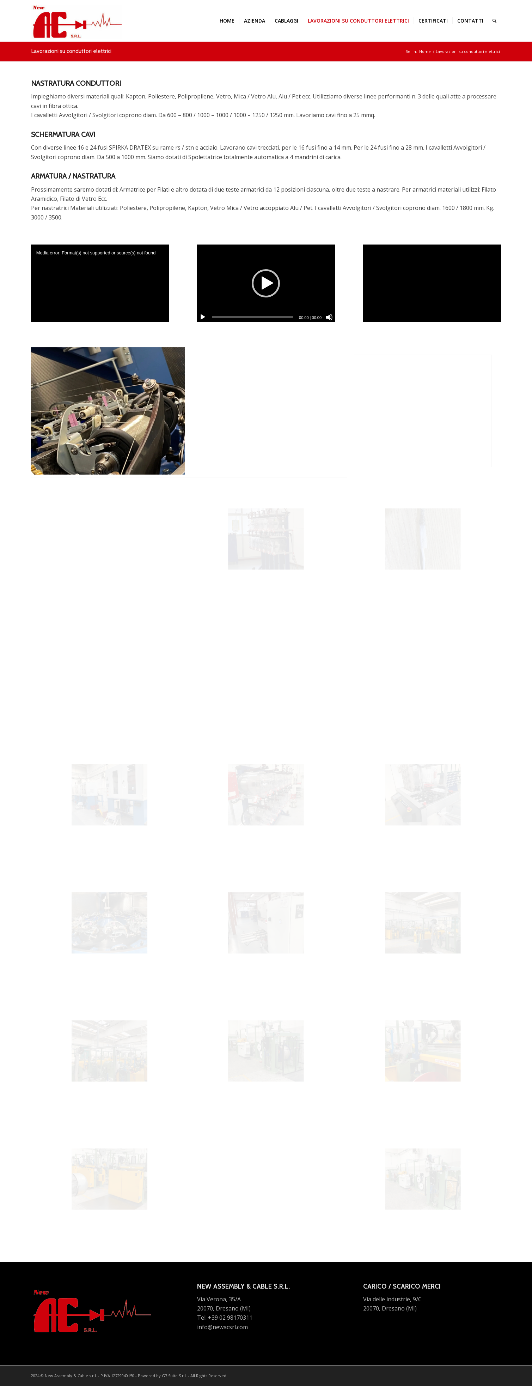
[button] (266, 283)
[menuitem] (227, 21)
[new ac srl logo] (76, 21)
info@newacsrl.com (222, 1327)
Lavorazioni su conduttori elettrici (71, 51)
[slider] (252, 317)
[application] (100, 283)
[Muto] (329, 317)
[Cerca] (494, 21)
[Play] (202, 317)
